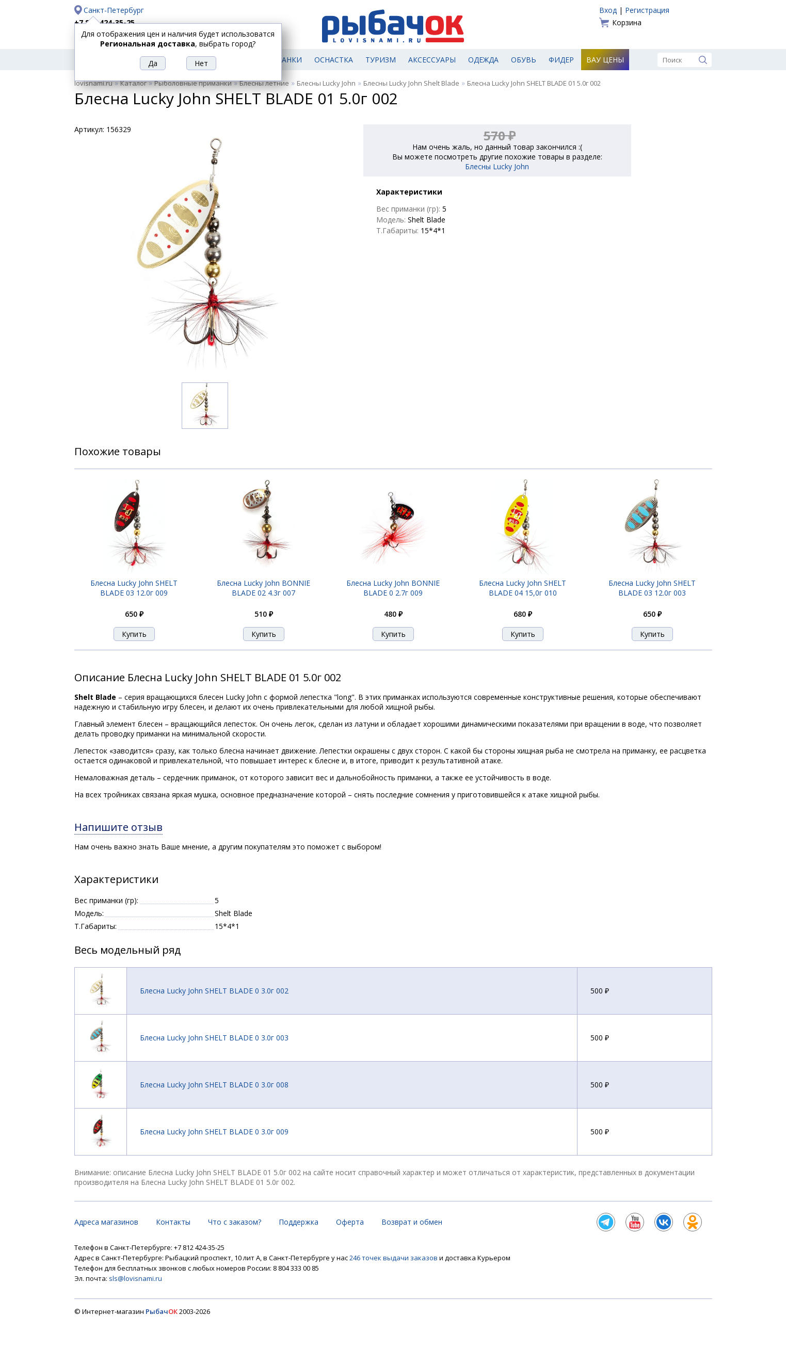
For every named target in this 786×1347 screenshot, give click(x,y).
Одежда (483, 60)
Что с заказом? (234, 1222)
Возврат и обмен (411, 1222)
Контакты (173, 1222)
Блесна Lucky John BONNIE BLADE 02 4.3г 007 (263, 588)
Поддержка (298, 1222)
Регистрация (647, 10)
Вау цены (605, 60)
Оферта (350, 1222)
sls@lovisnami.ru (135, 1278)
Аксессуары (432, 60)
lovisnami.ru (93, 83)
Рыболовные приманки (193, 83)
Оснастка (333, 60)
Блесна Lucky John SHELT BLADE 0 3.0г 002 (214, 991)
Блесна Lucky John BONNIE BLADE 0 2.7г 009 (393, 588)
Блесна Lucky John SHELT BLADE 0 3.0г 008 (214, 1084)
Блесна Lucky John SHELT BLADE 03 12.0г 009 (134, 588)
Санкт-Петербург (114, 10)
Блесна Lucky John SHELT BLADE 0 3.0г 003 (214, 1038)
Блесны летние (264, 83)
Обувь (523, 60)
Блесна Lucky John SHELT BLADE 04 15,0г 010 (522, 588)
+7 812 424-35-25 (104, 22)
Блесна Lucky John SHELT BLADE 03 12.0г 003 (652, 588)
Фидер (561, 60)
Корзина (626, 22)
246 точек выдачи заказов (394, 1257)
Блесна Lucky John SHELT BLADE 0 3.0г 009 (214, 1131)
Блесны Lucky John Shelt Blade (411, 83)
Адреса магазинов (106, 1222)
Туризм (380, 60)
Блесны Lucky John (326, 83)
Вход (608, 10)
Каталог (133, 83)
